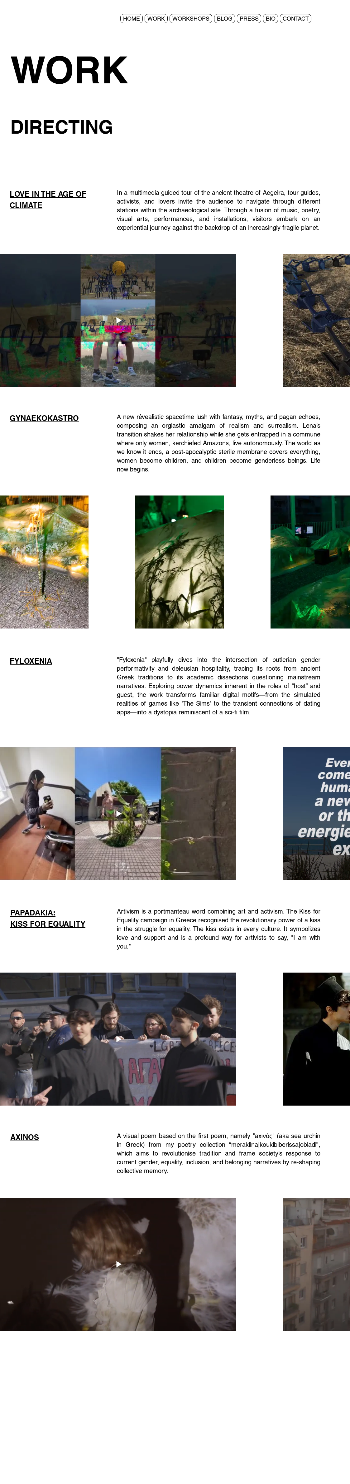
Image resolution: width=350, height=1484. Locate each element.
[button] (156, 18)
